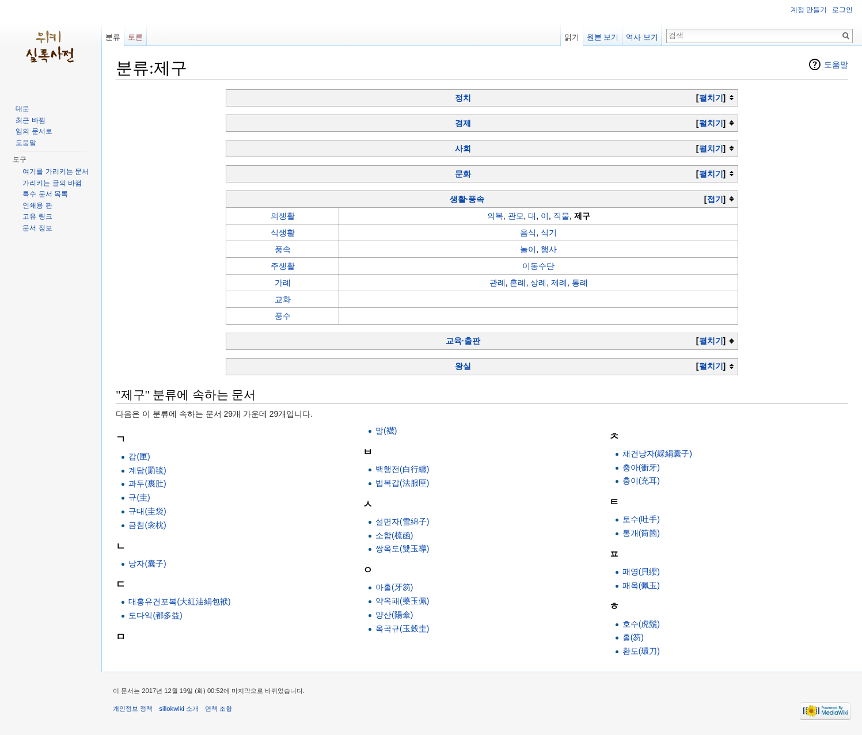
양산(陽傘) (394, 614)
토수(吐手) (641, 519)
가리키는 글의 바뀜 (52, 183)
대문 (22, 109)
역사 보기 (642, 37)
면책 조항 (218, 708)
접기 (715, 199)
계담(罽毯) (147, 470)
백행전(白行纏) (402, 469)
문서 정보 (37, 228)
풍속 (283, 249)
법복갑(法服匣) (402, 483)
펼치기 (711, 97)
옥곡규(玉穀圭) (402, 628)
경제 (463, 123)
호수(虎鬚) (641, 624)
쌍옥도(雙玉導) (402, 548)
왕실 (463, 366)
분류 (112, 37)
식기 (549, 232)
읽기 (571, 37)
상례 (538, 282)
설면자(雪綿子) (402, 521)
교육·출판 (463, 340)
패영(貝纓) (641, 571)
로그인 (842, 10)
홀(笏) (633, 637)
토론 (135, 37)
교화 (283, 299)
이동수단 (538, 266)
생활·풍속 (467, 199)
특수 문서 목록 (45, 194)
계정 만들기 (809, 10)
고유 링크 (37, 216)
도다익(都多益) (155, 615)
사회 (463, 148)
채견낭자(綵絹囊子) (657, 453)
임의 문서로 (34, 131)
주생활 (283, 266)
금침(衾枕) (147, 525)
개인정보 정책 (133, 708)
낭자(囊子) (147, 563)
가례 (283, 282)
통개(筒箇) (641, 533)
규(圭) (139, 497)
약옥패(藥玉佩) (402, 600)
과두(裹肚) (147, 483)
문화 (463, 173)
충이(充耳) (641, 480)
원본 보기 (603, 37)
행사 (549, 249)
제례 (559, 282)
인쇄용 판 (37, 205)
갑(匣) (139, 456)
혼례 (518, 282)
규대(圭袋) (147, 511)
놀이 (528, 249)
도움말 (836, 64)
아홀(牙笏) (394, 587)
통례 (580, 282)
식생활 (283, 232)
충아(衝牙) (641, 467)
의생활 (283, 215)
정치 (463, 97)
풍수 (283, 316)
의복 (495, 215)
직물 (561, 215)
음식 (528, 232)
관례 (497, 282)
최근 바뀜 (30, 120)
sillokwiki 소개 (179, 708)
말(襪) (386, 430)
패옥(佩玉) (641, 585)
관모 (516, 215)
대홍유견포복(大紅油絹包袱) (179, 601)
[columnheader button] (482, 97)
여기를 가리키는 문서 (55, 171)
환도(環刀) (641, 651)
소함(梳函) (394, 535)
